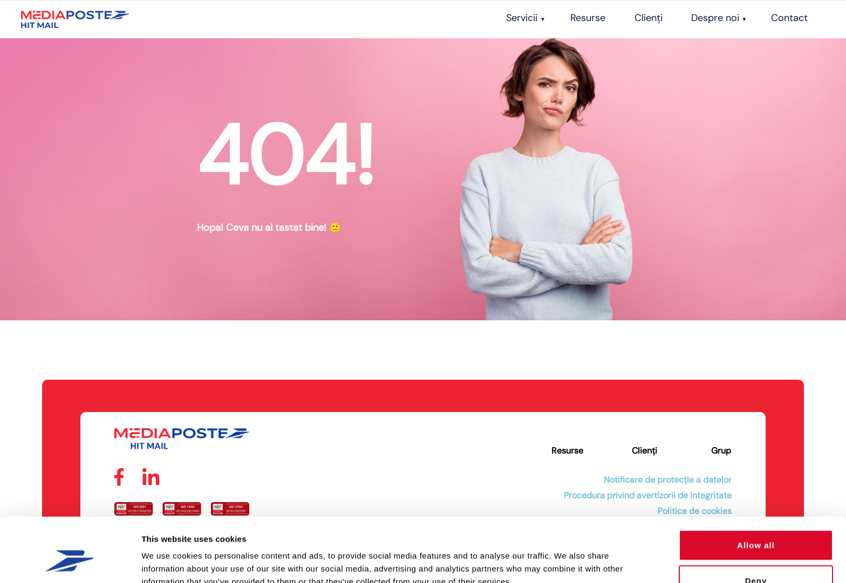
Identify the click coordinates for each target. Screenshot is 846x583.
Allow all (756, 490)
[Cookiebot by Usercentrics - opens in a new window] (70, 562)
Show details (566, 561)
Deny (756, 525)
